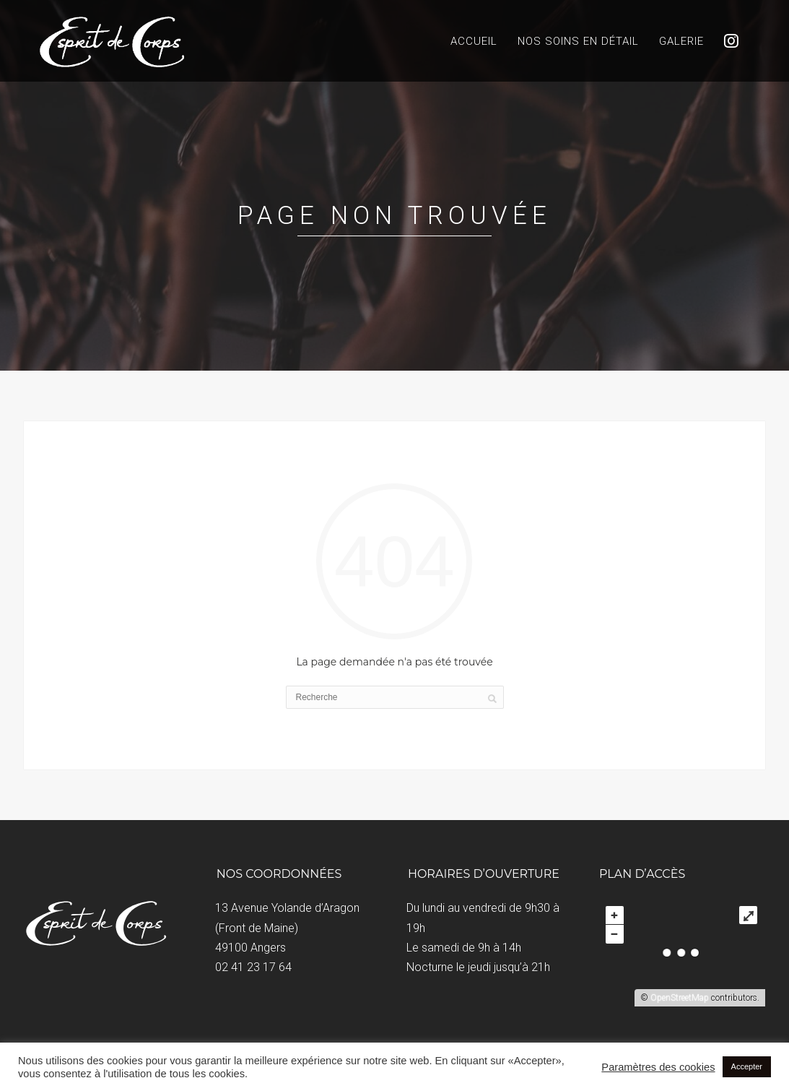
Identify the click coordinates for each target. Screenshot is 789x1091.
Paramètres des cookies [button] (658, 1067)
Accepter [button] (746, 1066)
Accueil (473, 41)
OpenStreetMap (679, 998)
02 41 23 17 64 (253, 967)
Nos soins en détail (578, 41)
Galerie (681, 41)
